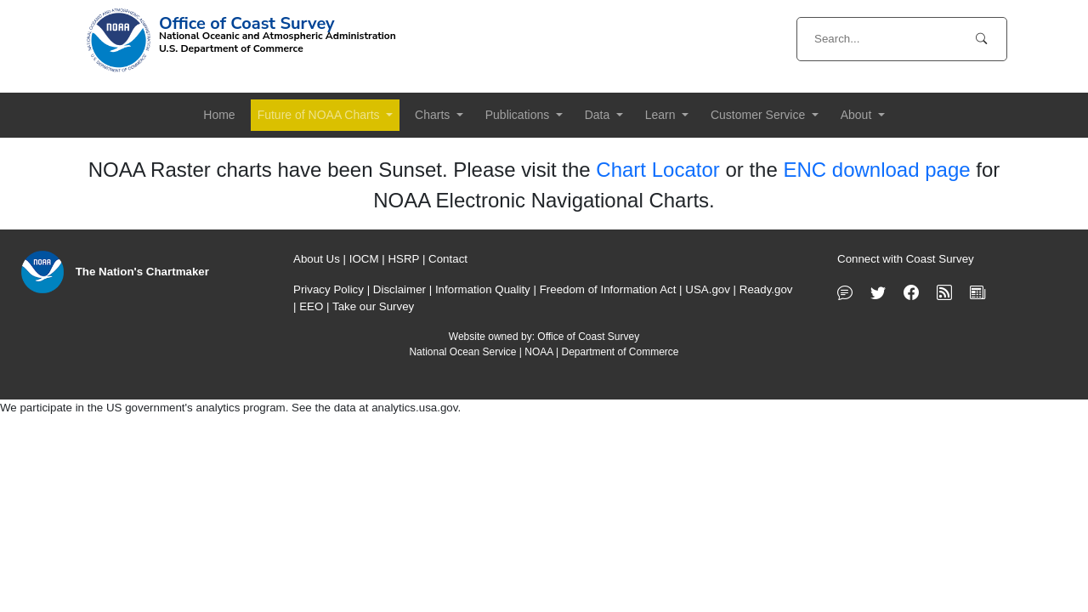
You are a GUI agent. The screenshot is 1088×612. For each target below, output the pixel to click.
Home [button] (219, 115)
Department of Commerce (619, 352)
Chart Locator (657, 169)
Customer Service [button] (759, 115)
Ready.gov (766, 289)
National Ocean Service (462, 352)
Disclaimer (399, 289)
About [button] (858, 115)
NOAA (538, 352)
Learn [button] (662, 115)
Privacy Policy (328, 289)
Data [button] (599, 115)
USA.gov (707, 289)
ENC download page (876, 169)
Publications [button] (518, 115)
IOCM (364, 258)
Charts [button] (434, 115)
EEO (311, 306)
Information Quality (482, 289)
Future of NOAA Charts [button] (320, 115)
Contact (448, 258)
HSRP (403, 258)
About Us (316, 258)
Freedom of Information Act (608, 289)
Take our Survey (373, 306)
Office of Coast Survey (588, 337)
